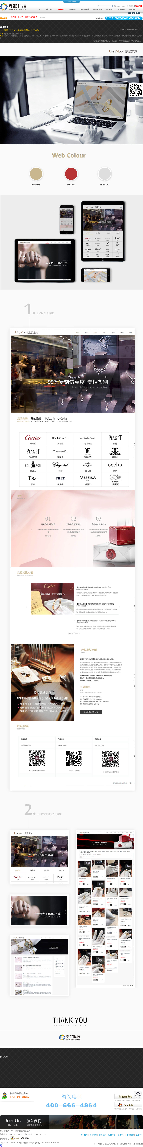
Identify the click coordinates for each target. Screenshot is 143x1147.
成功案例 (121, 9)
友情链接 (130, 1135)
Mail (123, 6)
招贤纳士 (138, 6)
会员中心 (121, 1135)
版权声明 (111, 1135)
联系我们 (132, 9)
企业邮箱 (84, 1135)
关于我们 (93, 1135)
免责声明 (139, 1135)
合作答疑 (130, 6)
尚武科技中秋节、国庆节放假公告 (24, 18)
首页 (40, 9)
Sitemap (117, 6)
